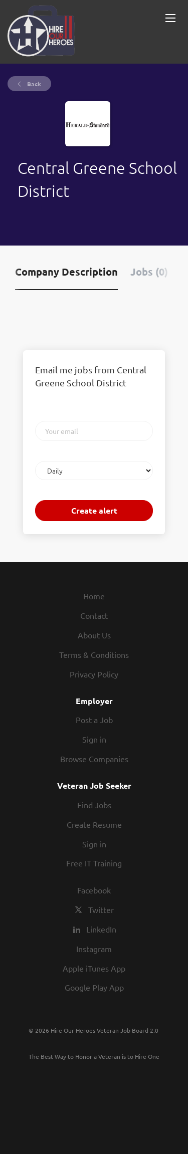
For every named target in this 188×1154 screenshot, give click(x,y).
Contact (94, 615)
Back (33, 84)
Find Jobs (94, 805)
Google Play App (94, 987)
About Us (94, 635)
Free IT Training (94, 863)
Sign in (94, 739)
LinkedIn (101, 929)
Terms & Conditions (94, 654)
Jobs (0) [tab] (149, 271)
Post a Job (94, 720)
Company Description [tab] (66, 271)
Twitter (101, 909)
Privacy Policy (94, 674)
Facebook (94, 890)
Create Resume (94, 824)
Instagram (94, 949)
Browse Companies (94, 759)
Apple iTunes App (94, 968)
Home (94, 596)
